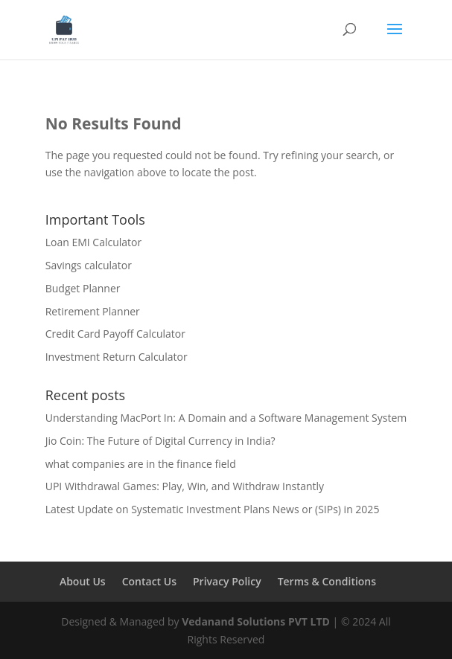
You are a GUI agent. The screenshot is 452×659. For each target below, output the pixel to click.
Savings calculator (88, 265)
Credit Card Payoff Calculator (115, 334)
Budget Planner (83, 288)
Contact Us (149, 581)
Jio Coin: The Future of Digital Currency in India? (160, 441)
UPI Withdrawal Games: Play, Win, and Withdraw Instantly (184, 486)
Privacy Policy (227, 581)
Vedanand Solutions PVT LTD (256, 621)
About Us (83, 581)
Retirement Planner (92, 311)
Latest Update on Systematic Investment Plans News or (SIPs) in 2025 (212, 509)
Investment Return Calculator (116, 357)
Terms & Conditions (327, 581)
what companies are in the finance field (140, 464)
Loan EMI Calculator (93, 242)
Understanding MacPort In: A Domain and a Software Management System (226, 418)
